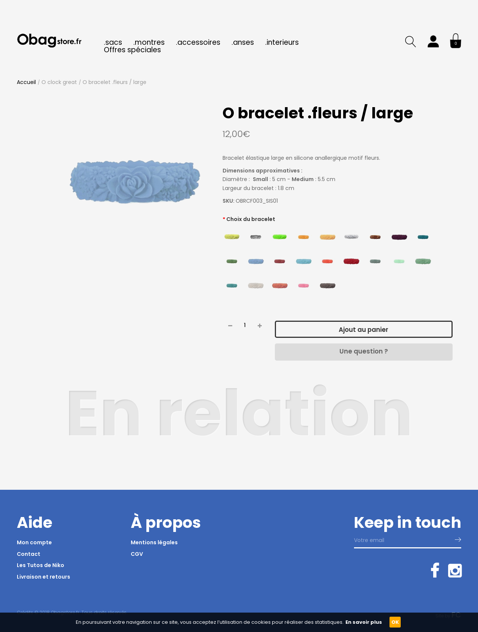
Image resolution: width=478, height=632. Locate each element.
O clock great (59, 82)
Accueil (26, 82)
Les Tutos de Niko (40, 565)
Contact (28, 554)
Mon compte (34, 542)
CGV (137, 554)
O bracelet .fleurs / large (114, 82)
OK (395, 622)
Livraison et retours (43, 576)
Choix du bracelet (250, 219)
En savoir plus (363, 622)
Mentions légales (154, 542)
